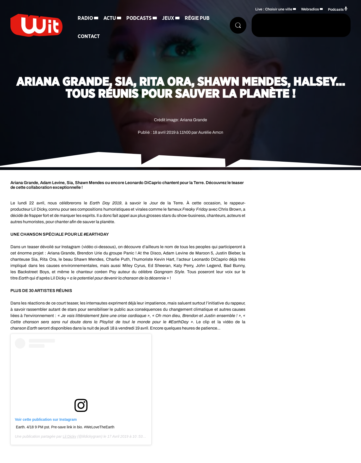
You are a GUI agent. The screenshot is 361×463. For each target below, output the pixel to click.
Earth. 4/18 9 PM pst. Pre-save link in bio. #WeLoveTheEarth (65, 427)
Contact (89, 36)
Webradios (310, 9)
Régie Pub (197, 18)
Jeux (168, 18)
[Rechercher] (238, 25)
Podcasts (139, 18)
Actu (109, 18)
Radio (85, 18)
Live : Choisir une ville (273, 9)
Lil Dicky (69, 436)
